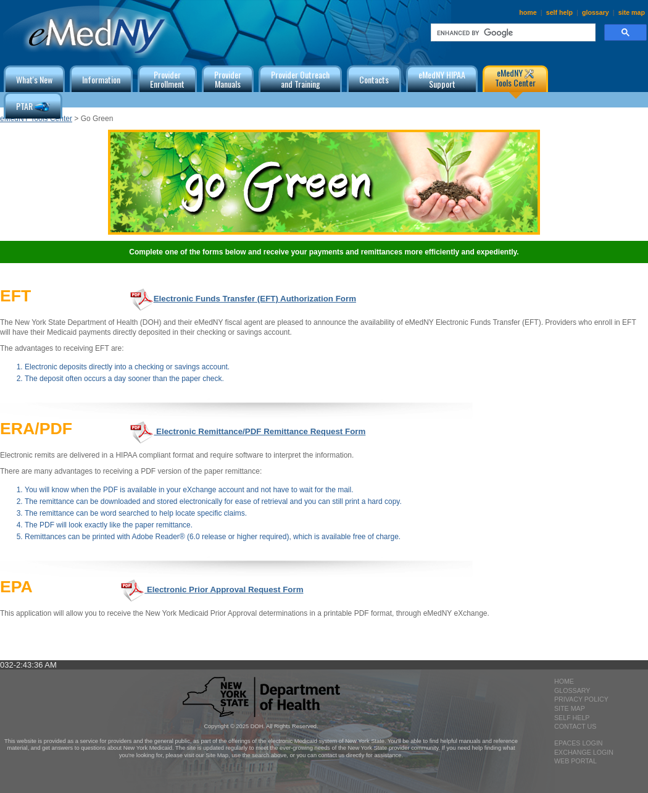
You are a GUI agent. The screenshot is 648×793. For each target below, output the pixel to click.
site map (631, 12)
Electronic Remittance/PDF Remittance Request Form (247, 431)
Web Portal (575, 761)
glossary (595, 12)
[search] (512, 32)
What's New (34, 79)
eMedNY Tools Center (515, 77)
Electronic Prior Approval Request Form (211, 589)
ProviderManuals (227, 79)
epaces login (578, 743)
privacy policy (581, 699)
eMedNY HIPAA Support (441, 79)
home (527, 12)
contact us (575, 726)
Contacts (374, 79)
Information (101, 79)
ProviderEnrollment (167, 79)
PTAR (33, 107)
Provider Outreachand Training (300, 79)
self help (559, 12)
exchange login (583, 752)
